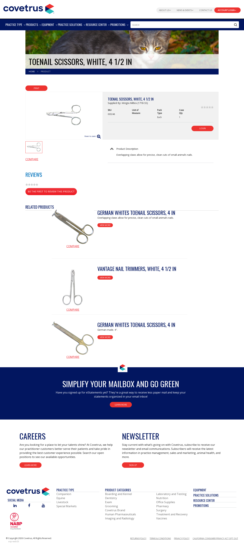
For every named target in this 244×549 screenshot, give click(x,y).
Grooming (111, 506)
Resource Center (204, 500)
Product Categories (118, 490)
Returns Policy (138, 538)
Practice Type (65, 490)
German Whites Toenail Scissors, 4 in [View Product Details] (136, 212)
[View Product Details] (73, 226)
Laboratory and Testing (171, 494)
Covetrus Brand (115, 510)
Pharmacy (162, 506)
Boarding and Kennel (118, 494)
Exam (108, 502)
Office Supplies (165, 502)
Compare (31, 159)
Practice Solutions (206, 495)
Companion (63, 494)
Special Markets (66, 506)
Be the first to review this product (52, 192)
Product (45, 71)
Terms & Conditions (160, 538)
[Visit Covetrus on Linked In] (15, 506)
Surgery (161, 510)
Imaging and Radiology (119, 518)
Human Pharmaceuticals (120, 514)
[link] (207, 107)
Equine (60, 498)
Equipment (199, 490)
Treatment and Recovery (172, 514)
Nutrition (162, 498)
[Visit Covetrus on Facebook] (29, 506)
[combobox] (184, 24)
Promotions (201, 505)
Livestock (62, 502)
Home (32, 71)
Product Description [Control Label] (127, 148)
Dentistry (111, 498)
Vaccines (161, 518)
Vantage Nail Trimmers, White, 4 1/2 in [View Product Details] (136, 268)
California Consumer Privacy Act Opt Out (215, 538)
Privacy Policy (181, 538)
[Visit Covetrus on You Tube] (43, 506)
